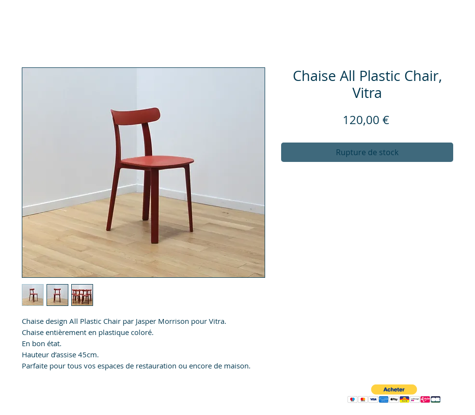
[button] (394, 394)
